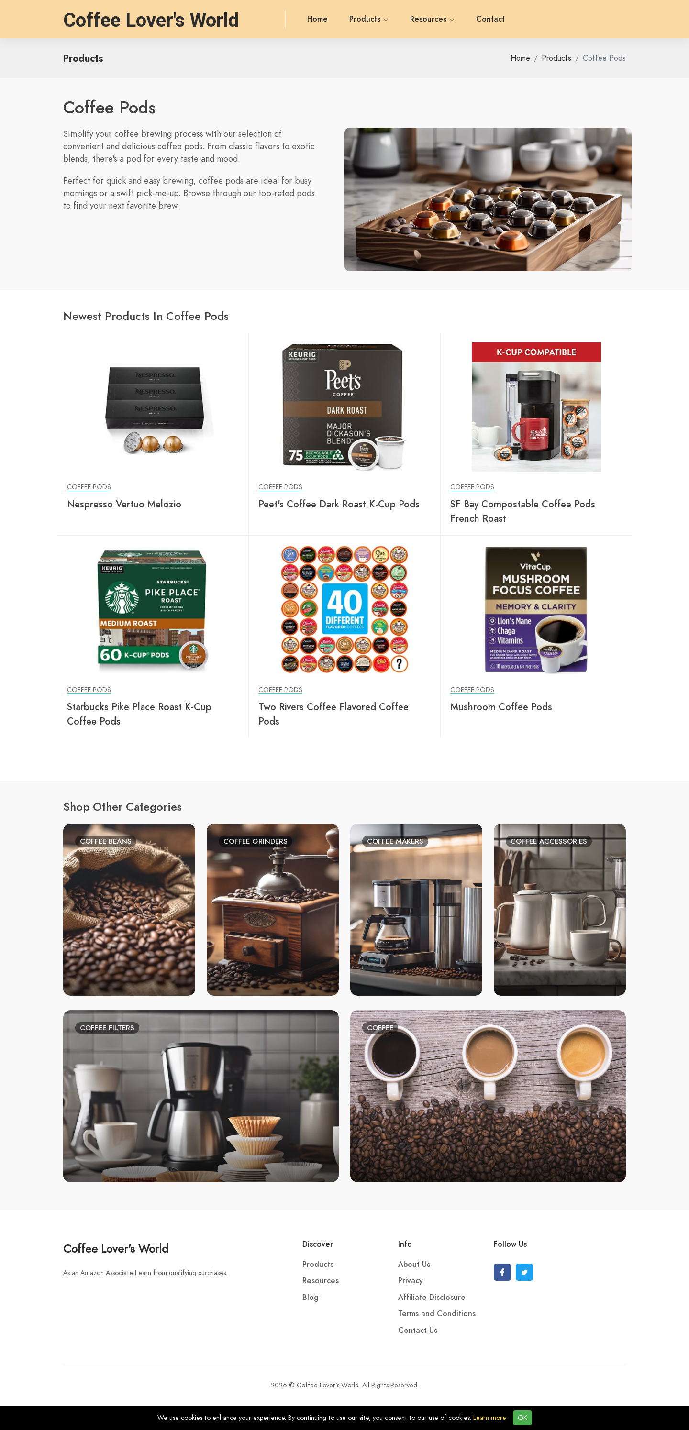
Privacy (410, 1281)
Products (325, 19)
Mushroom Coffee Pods (501, 707)
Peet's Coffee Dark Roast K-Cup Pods (339, 504)
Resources (389, 19)
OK (522, 1417)
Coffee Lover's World (115, 1248)
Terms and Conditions (437, 1314)
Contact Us (417, 1330)
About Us (414, 1264)
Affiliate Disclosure (432, 1297)
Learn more (489, 1417)
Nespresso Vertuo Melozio (124, 504)
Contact (447, 19)
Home (274, 19)
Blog (310, 1297)
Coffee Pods (89, 487)
